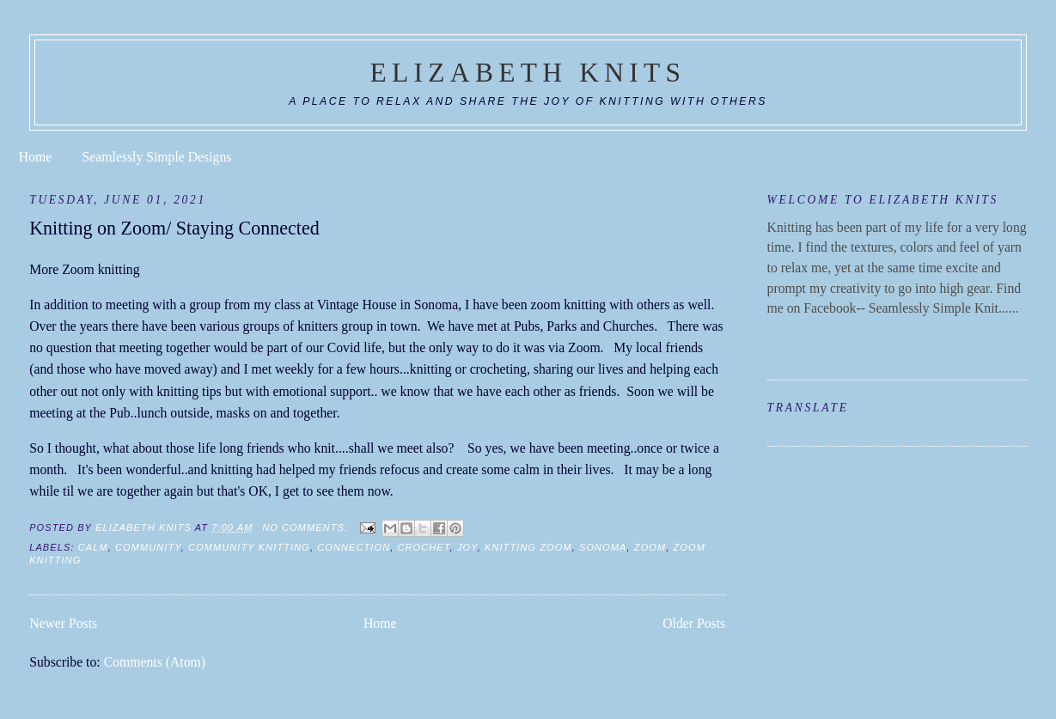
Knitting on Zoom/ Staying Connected (174, 228)
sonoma (603, 547)
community (148, 547)
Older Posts (693, 623)
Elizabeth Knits (528, 73)
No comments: (306, 527)
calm (93, 547)
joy (467, 547)
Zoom (650, 547)
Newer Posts (63, 623)
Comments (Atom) (154, 662)
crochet (424, 547)
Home (35, 156)
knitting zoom (528, 547)
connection (353, 547)
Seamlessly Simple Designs (157, 156)
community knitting (249, 547)
